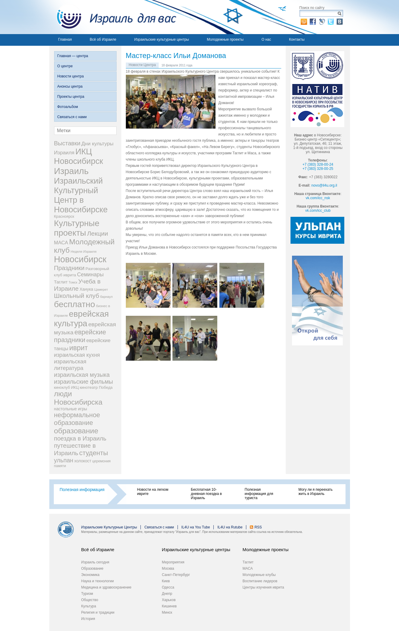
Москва (168, 568)
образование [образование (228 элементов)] (76, 431)
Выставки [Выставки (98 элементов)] (67, 143)
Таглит (248, 562)
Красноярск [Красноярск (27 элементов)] (64, 216)
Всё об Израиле (103, 39)
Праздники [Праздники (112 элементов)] (69, 267)
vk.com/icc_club (318, 210)
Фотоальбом (67, 107)
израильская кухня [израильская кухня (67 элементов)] (77, 355)
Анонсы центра (70, 86)
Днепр (167, 594)
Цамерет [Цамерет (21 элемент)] (101, 289)
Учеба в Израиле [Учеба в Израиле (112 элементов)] (77, 285)
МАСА (248, 568)
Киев (166, 581)
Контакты (297, 39)
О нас (266, 39)
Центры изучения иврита (263, 587)
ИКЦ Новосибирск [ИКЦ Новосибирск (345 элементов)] (78, 156)
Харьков (169, 600)
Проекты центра (70, 97)
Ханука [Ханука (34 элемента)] (86, 289)
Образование (92, 568)
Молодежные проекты (225, 39)
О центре (65, 66)
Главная (65, 39)
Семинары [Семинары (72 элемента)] (90, 275)
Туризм (87, 594)
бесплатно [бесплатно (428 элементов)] (74, 304)
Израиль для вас (112, 17)
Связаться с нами (72, 117)
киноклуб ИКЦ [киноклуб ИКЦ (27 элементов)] (66, 387)
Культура (88, 606)
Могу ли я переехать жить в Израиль (316, 491)
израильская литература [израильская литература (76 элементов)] (70, 364)
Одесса (168, 587)
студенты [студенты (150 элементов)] (93, 453)
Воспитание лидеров (260, 581)
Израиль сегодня (95, 562)
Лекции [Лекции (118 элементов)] (97, 233)
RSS (258, 527)
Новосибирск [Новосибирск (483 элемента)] (80, 259)
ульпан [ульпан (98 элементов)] (64, 460)
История (88, 619)
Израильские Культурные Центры (109, 527)
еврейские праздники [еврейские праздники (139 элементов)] (80, 336)
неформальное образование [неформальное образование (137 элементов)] (77, 418)
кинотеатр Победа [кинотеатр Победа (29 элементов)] (96, 387)
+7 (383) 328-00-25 (317, 169)
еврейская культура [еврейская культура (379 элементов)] (81, 318)
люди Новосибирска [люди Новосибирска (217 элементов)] (78, 398)
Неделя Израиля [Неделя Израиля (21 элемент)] (84, 251)
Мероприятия (173, 562)
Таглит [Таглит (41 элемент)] (61, 281)
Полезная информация (82, 489)
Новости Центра (142, 65)
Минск (167, 612)
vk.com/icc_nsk (318, 198)
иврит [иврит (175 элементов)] (78, 348)
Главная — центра (72, 56)
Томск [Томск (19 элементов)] (73, 282)
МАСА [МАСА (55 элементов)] (61, 243)
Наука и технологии (97, 581)
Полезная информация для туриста (259, 493)
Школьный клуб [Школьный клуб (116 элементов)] (76, 295)
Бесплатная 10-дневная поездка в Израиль (206, 493)
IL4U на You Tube (195, 527)
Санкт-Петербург (176, 575)
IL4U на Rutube (229, 527)
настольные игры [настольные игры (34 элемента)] (70, 408)
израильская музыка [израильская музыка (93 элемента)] (82, 374)
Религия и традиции (97, 612)
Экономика (90, 575)
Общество (89, 600)
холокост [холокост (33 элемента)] (82, 461)
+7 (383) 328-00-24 (317, 164)
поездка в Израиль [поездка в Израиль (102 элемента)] (80, 438)
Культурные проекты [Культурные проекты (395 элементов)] (77, 228)
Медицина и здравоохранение (106, 587)
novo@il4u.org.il (324, 185)
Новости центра (70, 76)
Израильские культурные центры (161, 39)
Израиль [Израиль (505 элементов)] (71, 171)
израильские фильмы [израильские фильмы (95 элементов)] (83, 381)
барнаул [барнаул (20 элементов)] (106, 296)
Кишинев (169, 606)
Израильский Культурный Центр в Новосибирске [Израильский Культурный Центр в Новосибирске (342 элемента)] (81, 195)
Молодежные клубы (259, 575)
